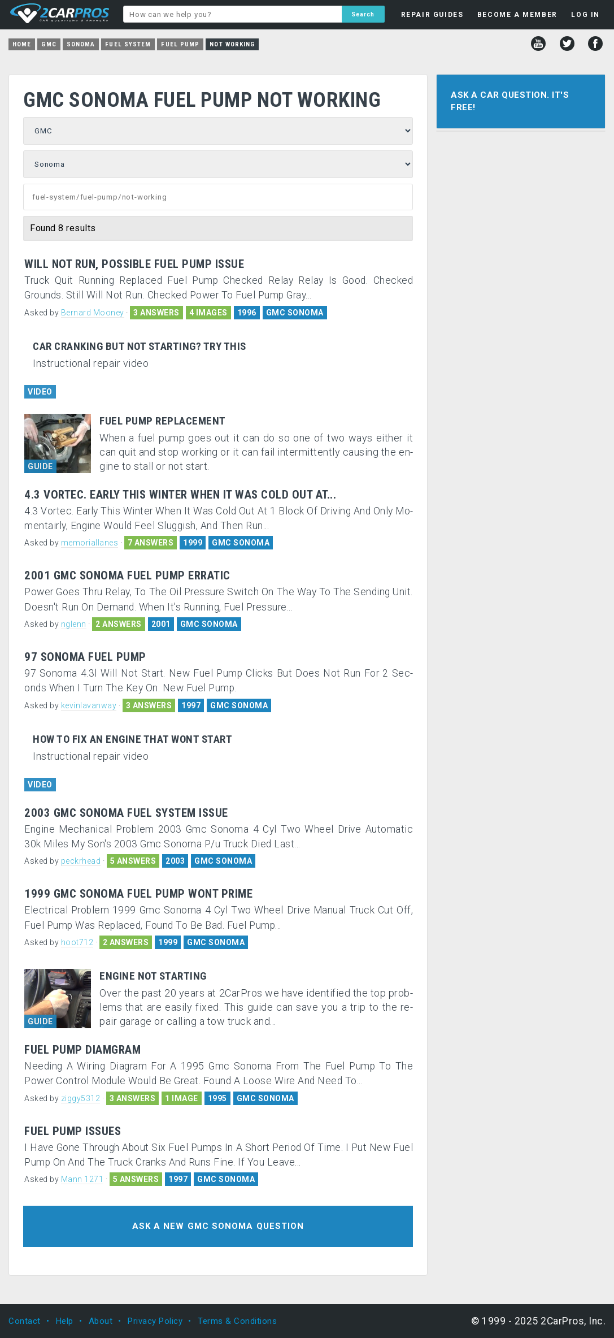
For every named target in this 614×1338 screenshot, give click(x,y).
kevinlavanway (89, 705)
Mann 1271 (82, 1179)
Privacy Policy (155, 1321)
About (101, 1321)
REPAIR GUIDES (432, 15)
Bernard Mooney (92, 312)
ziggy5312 (81, 1098)
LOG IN (585, 15)
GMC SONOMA (295, 312)
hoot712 (77, 942)
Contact (24, 1321)
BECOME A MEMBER (517, 15)
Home (21, 44)
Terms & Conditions (237, 1321)
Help (64, 1321)
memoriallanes (90, 542)
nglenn (73, 624)
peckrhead (81, 860)
